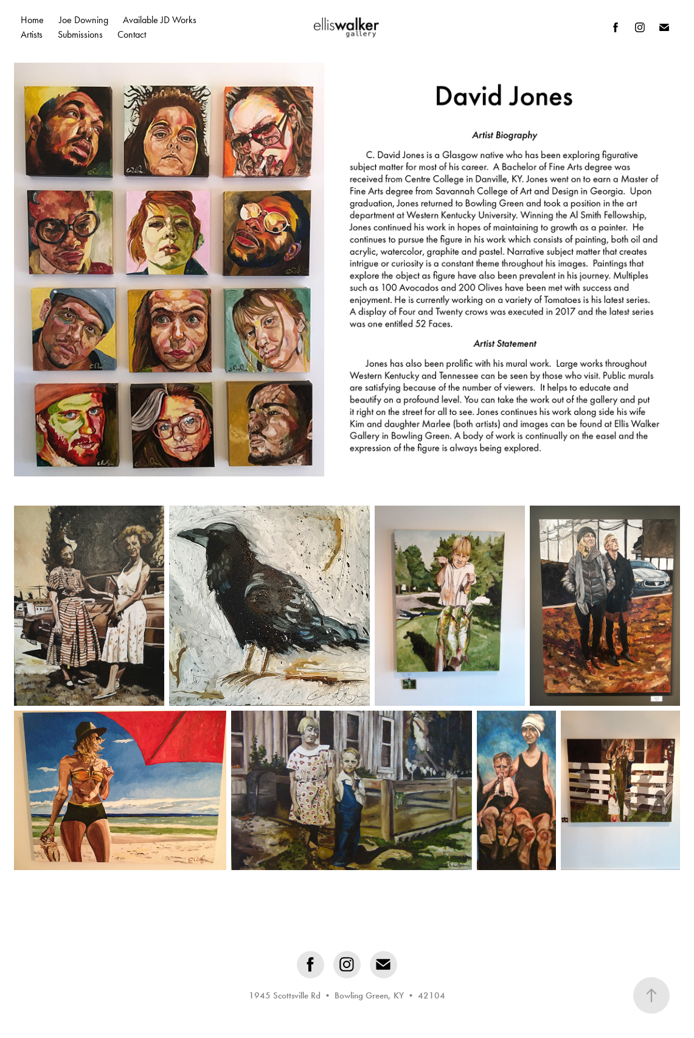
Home (32, 20)
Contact (131, 34)
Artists (32, 34)
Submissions (80, 34)
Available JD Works (159, 20)
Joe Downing (83, 20)
